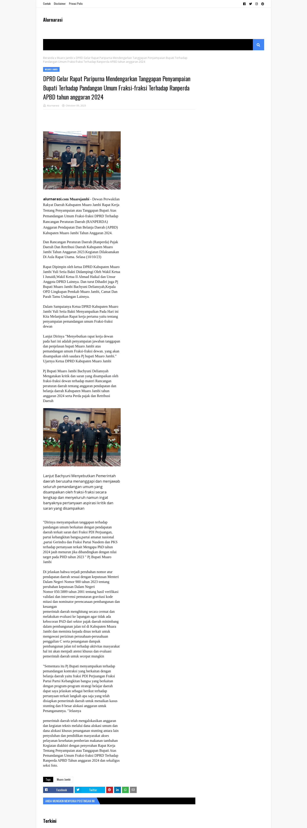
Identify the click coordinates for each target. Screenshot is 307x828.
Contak (47, 3)
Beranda (48, 58)
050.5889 (61, 592)
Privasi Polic (76, 3)
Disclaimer (60, 3)
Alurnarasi (52, 19)
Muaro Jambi (65, 58)
